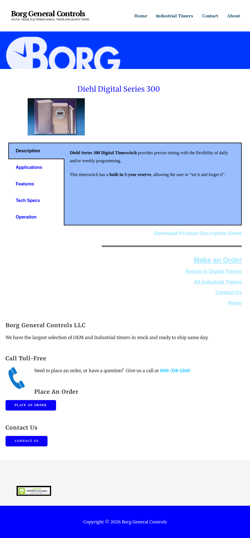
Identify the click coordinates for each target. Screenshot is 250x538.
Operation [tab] (26, 217)
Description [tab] (28, 150)
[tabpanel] (152, 166)
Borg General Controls (48, 13)
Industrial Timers (174, 16)
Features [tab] (25, 184)
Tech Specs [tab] (28, 200)
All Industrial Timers (218, 282)
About (233, 16)
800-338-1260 (175, 370)
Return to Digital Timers (213, 271)
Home (140, 16)
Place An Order (31, 405)
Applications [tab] (29, 167)
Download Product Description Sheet (198, 233)
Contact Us (228, 292)
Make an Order (218, 260)
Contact (210, 16)
